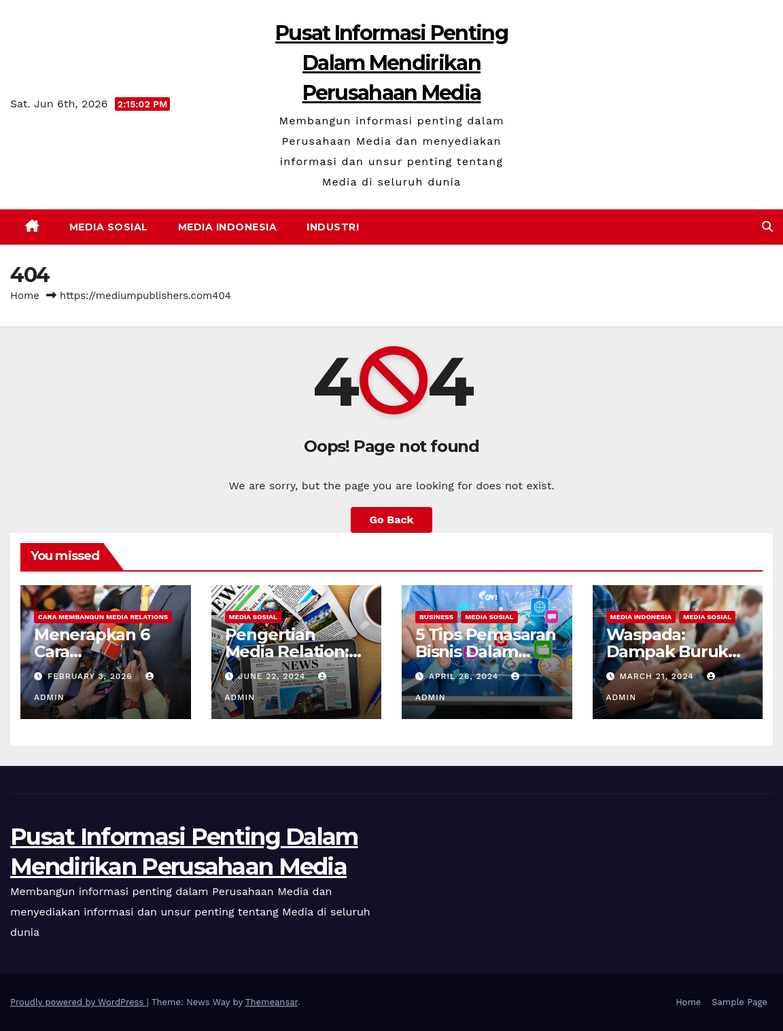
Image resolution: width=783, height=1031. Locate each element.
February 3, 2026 (92, 676)
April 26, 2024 (465, 676)
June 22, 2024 (273, 676)
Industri (333, 227)
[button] (767, 226)
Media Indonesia (227, 227)
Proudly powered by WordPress (78, 1002)
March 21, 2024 (658, 676)
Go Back (392, 519)
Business (436, 617)
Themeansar (271, 1002)
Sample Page (739, 1002)
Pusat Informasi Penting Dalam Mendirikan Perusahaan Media (391, 62)
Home (24, 296)
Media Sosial (108, 227)
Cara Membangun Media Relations (103, 617)
